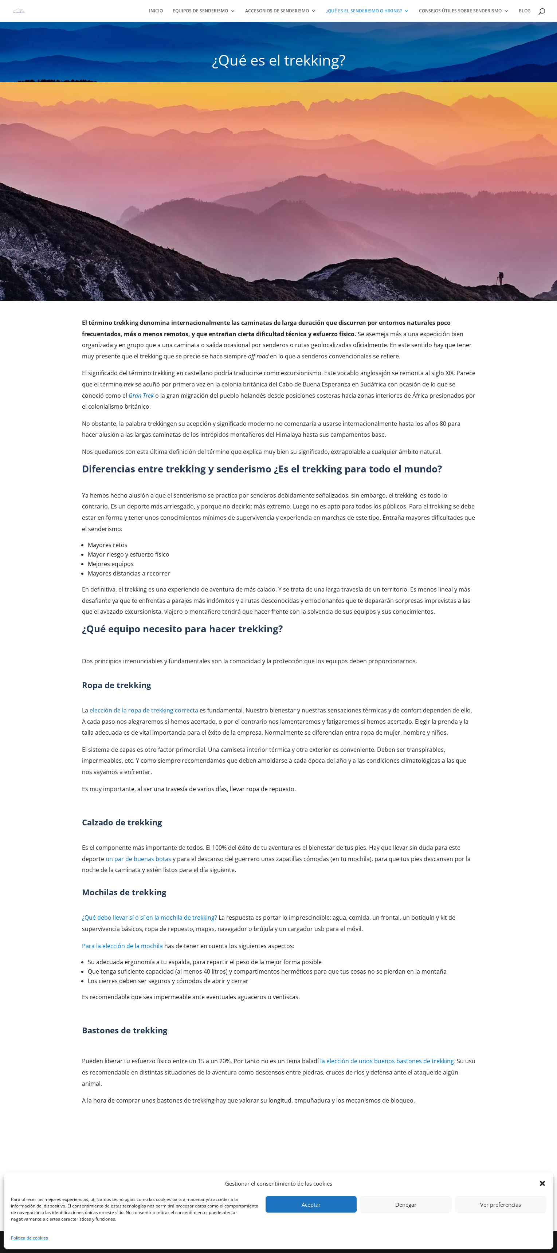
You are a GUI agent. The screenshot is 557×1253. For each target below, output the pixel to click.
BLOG (525, 11)
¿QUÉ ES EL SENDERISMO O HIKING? (364, 11)
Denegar (405, 1204)
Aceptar (311, 1204)
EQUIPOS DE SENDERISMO (200, 11)
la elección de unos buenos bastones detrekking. (387, 1061)
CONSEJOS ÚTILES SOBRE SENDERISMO (460, 11)
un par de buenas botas (138, 859)
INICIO (156, 11)
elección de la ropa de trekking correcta (144, 710)
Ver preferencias (500, 1204)
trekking (148, 918)
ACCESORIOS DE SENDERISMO (277, 11)
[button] (542, 1183)
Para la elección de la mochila (122, 946)
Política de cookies (29, 1238)
